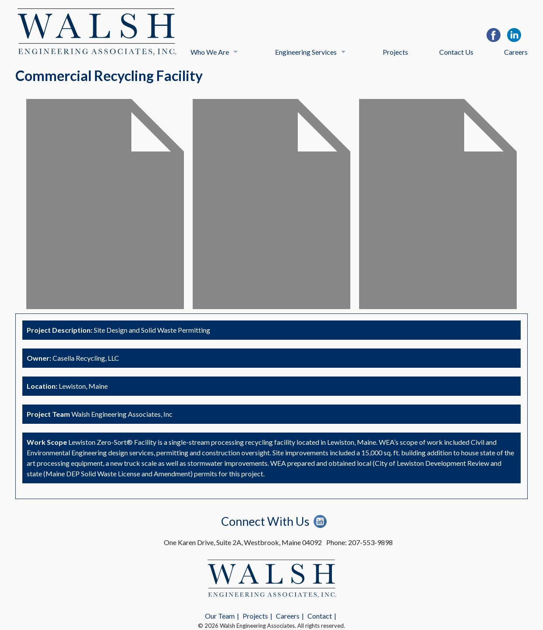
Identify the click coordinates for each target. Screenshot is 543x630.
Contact (319, 616)
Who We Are (209, 52)
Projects (395, 52)
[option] (105, 204)
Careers (516, 52)
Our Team (220, 616)
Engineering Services (306, 52)
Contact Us (456, 52)
